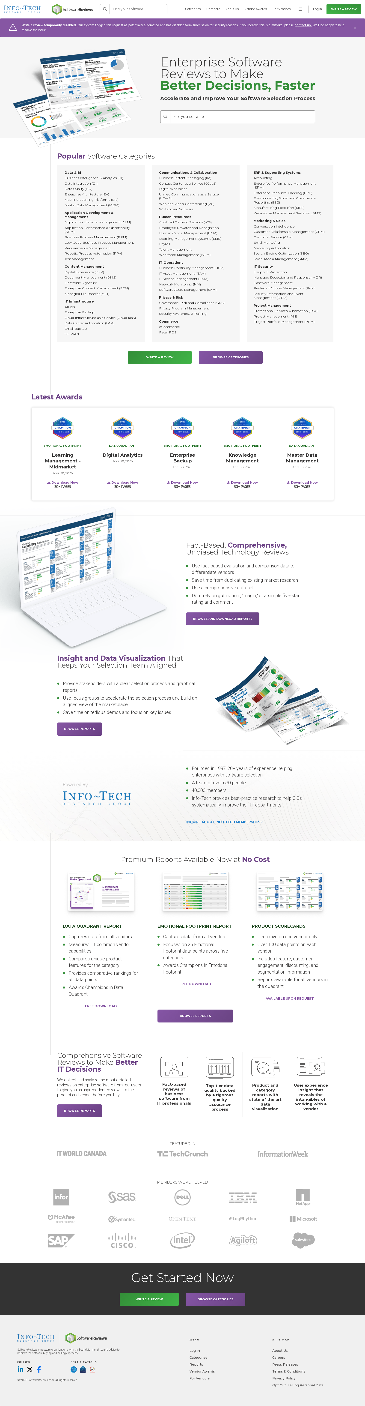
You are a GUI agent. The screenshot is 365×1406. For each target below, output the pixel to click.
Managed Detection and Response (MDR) (288, 277)
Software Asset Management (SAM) (188, 290)
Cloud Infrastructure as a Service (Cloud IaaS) (100, 318)
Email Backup (76, 329)
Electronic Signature (81, 283)
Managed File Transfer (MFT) (87, 294)
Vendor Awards (255, 9)
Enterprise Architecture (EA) (87, 194)
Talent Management (175, 249)
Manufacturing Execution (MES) (279, 208)
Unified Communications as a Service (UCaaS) (189, 196)
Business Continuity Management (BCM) (191, 268)
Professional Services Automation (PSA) (286, 311)
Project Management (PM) (275, 316)
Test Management (79, 259)
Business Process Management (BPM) (96, 237)
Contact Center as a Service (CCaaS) (187, 183)
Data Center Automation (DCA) (89, 323)
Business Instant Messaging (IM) (185, 178)
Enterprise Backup (80, 312)
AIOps (70, 307)
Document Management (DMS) (90, 277)
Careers (278, 1357)
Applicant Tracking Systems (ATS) (185, 222)
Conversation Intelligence (274, 226)
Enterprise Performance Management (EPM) (285, 185)
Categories (193, 9)
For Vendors (282, 9)
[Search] (105, 9)
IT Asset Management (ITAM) (182, 273)
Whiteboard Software (176, 209)
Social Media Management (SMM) (281, 259)
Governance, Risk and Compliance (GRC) (192, 303)
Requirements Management (88, 248)
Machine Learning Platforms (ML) (91, 200)
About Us (232, 9)
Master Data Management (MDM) (92, 205)
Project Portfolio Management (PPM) (284, 322)
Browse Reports (79, 729)
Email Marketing (267, 242)
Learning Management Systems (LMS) (190, 239)
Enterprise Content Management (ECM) (97, 288)
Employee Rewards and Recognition (189, 228)
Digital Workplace (173, 189)
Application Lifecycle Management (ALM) (98, 222)
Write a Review (344, 9)
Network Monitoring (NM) (180, 284)
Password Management (273, 283)
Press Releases (285, 1364)
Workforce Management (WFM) (185, 255)
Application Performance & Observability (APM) (97, 230)
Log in (195, 1351)
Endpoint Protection (270, 272)
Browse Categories (231, 357)
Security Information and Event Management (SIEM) (278, 296)
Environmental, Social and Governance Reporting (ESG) (285, 200)
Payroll (164, 244)
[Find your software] (138, 9)
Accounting (263, 178)
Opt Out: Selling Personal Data (297, 1385)
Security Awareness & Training (183, 314)
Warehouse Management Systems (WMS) (287, 213)
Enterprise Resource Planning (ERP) (283, 193)
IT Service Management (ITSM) (183, 279)
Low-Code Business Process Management (99, 242)
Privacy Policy (284, 1378)
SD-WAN (72, 334)
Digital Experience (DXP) (84, 272)
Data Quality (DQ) (78, 189)
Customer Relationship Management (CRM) (289, 232)
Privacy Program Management (184, 308)
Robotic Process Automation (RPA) (93, 253)
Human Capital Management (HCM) (188, 233)
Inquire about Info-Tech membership (224, 822)
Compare (213, 9)
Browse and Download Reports (222, 618)
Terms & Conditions (288, 1371)
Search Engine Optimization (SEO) (281, 253)
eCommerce (169, 327)
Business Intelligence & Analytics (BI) (94, 178)
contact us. (303, 25)
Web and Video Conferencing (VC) (186, 204)
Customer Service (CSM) (273, 237)
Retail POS (167, 332)
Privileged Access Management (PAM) (284, 288)
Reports (196, 1364)
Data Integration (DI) (81, 183)
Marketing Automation (272, 248)
